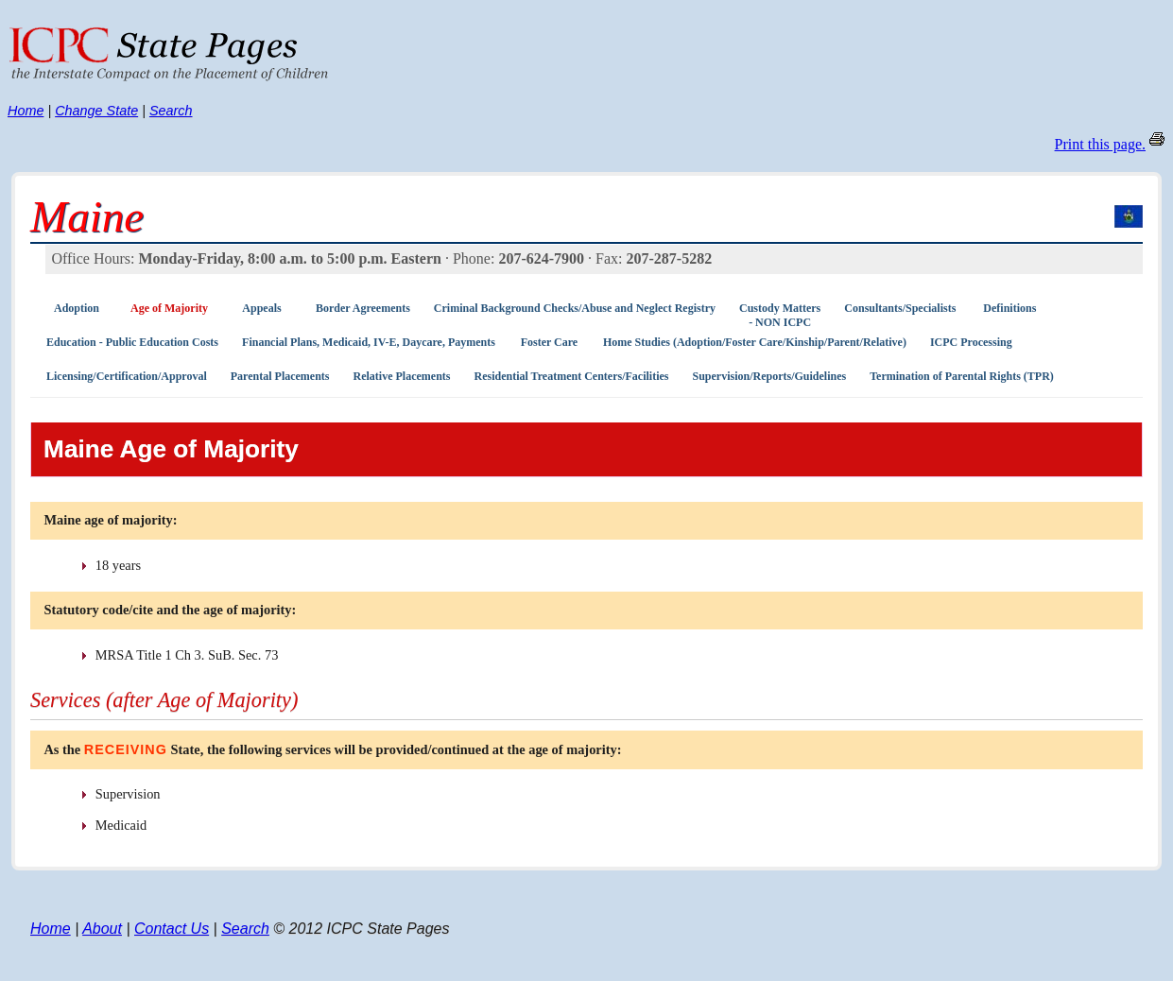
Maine (87, 216)
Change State (96, 110)
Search (171, 110)
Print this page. (1100, 144)
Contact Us (171, 929)
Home (25, 110)
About (102, 929)
